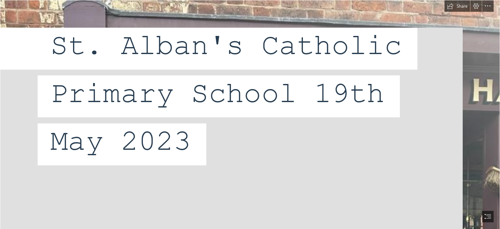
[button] (457, 6)
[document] (250, 114)
